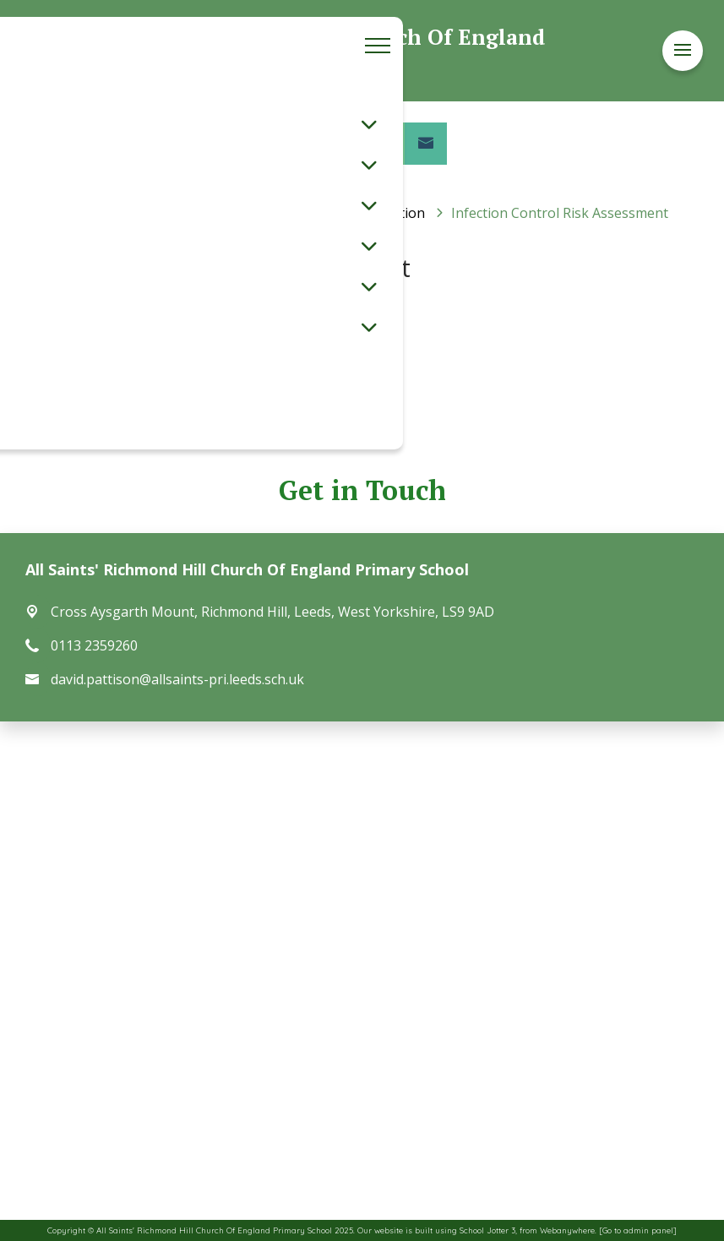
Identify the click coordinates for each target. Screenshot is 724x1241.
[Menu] (682, 50)
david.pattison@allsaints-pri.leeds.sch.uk (177, 679)
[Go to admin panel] (638, 1230)
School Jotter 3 (487, 1230)
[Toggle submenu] (369, 124)
